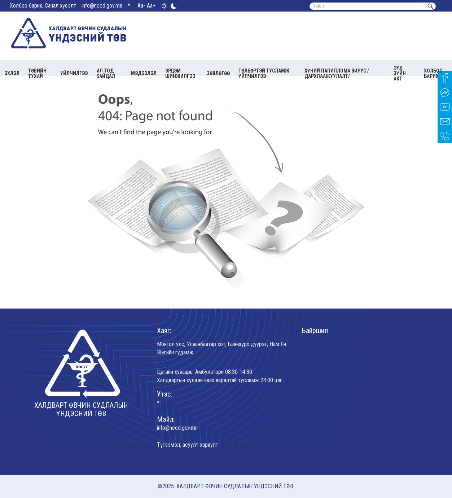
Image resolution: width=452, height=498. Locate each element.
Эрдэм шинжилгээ (180, 73)
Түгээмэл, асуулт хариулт (187, 444)
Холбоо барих (433, 73)
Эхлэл (11, 73)
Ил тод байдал (105, 73)
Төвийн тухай (37, 73)
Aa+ (151, 5)
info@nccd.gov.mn (102, 5)
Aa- (141, 5)
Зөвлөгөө (218, 73)
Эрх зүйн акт (400, 73)
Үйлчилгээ (74, 73)
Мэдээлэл (144, 73)
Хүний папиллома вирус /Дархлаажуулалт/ (336, 73)
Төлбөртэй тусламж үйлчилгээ (263, 73)
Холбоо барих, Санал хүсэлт (43, 5)
